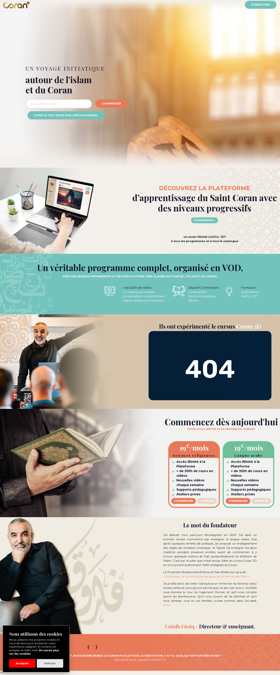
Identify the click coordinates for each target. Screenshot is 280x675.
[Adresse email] (59, 103)
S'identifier (260, 4)
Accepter (22, 663)
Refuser (50, 663)
